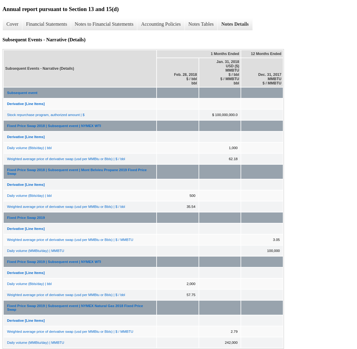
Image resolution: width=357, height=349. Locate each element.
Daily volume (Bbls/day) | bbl (29, 148)
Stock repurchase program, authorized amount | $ (46, 115)
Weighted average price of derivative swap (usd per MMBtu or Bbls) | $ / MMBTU (70, 240)
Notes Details (235, 24)
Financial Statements (46, 24)
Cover (12, 24)
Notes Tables (201, 24)
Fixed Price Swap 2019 (26, 218)
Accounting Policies (160, 24)
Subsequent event (22, 93)
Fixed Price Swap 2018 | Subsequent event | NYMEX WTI (54, 126)
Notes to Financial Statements (104, 24)
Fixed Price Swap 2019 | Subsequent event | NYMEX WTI (54, 262)
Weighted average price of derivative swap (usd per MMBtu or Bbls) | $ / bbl (66, 159)
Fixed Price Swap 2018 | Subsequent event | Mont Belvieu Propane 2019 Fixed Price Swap (77, 171)
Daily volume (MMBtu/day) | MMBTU (35, 251)
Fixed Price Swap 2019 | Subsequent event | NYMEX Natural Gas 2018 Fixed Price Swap (75, 307)
